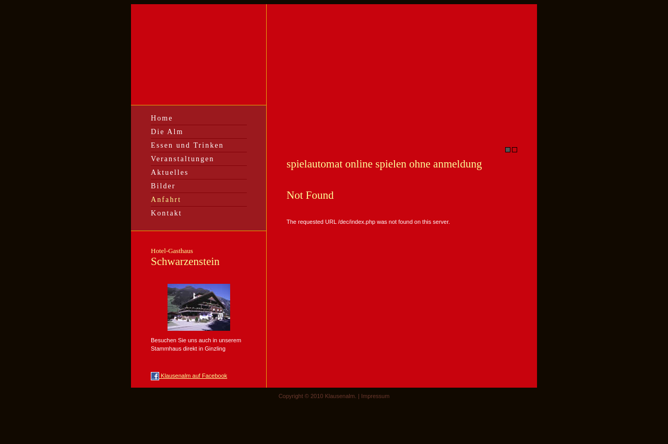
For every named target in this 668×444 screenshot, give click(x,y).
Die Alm (167, 132)
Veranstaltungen (182, 159)
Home (162, 118)
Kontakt (166, 213)
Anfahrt (166, 199)
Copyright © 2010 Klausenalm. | (320, 396)
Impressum (375, 396)
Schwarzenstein (185, 257)
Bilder (163, 186)
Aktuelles (170, 172)
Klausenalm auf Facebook (189, 376)
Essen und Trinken (187, 145)
